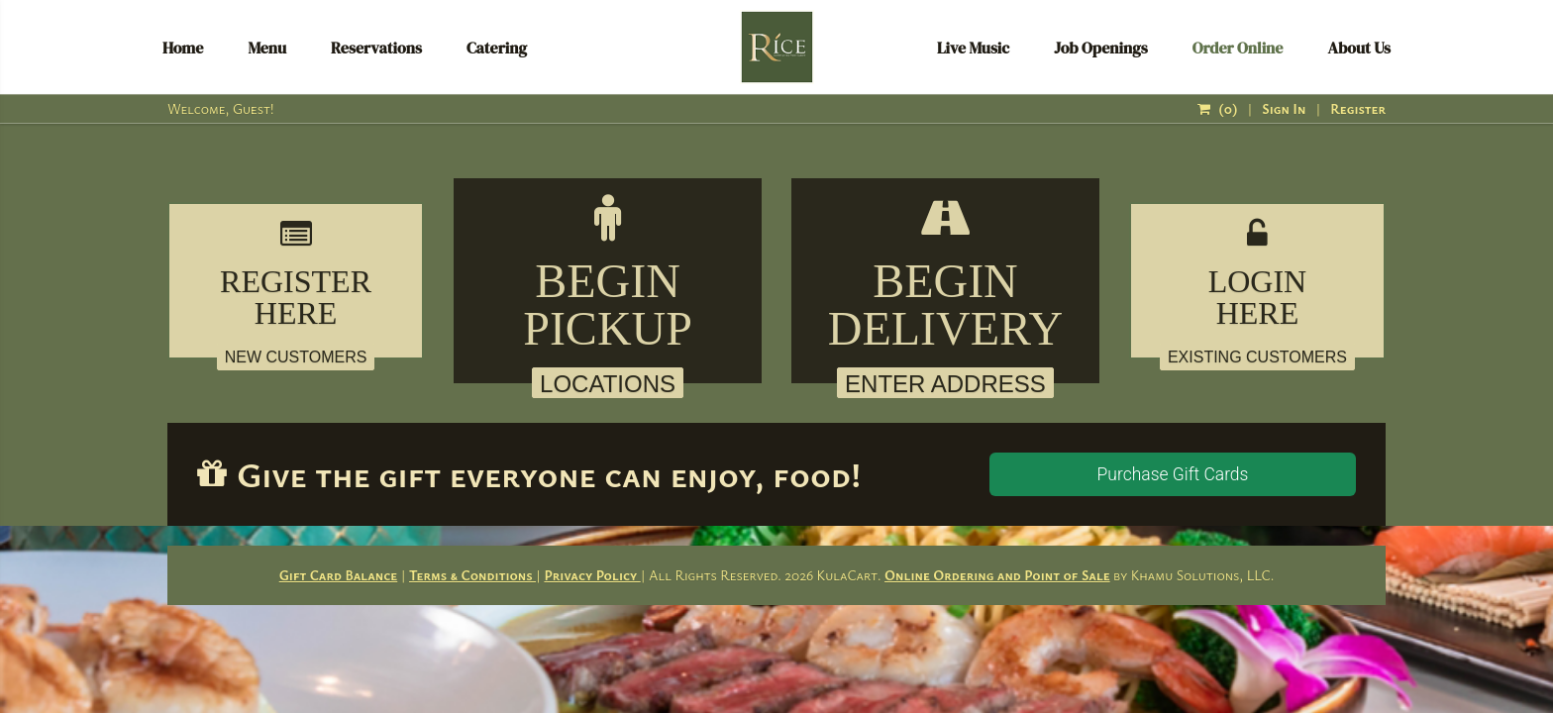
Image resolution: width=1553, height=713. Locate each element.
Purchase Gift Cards (1173, 474)
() (1217, 108)
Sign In (1283, 108)
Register (1358, 108)
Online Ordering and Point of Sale (997, 574)
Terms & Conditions (472, 574)
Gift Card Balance (338, 574)
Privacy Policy (592, 574)
